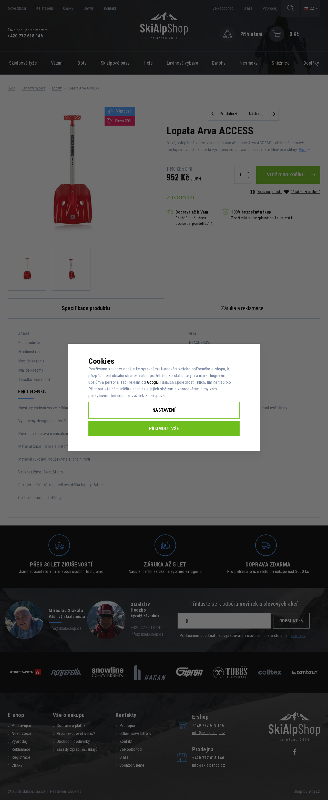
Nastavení (164, 410)
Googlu (153, 382)
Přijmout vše (164, 428)
